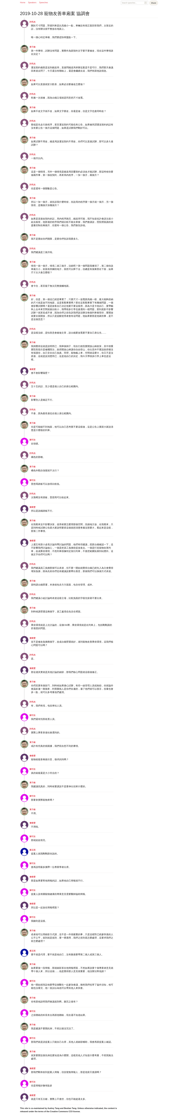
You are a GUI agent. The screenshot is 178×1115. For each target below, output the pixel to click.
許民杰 (32, 22)
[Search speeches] (134, 3)
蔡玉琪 (32, 850)
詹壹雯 (32, 369)
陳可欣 (32, 440)
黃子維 (32, 47)
